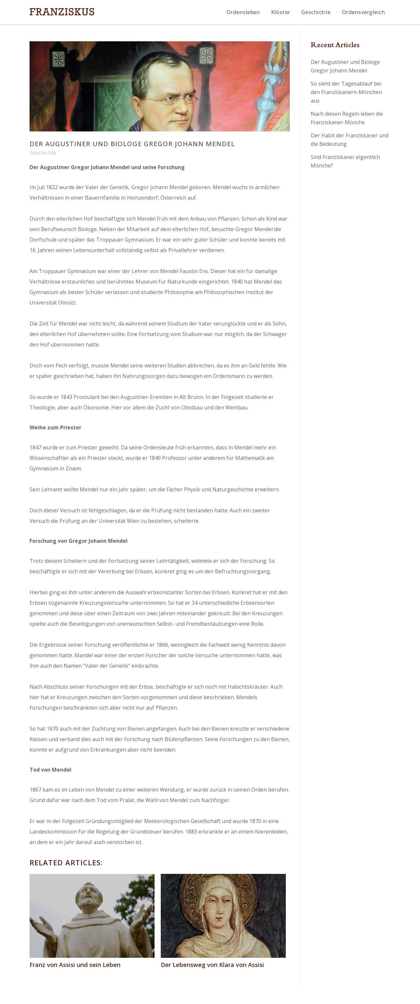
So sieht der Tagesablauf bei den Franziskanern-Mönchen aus (346, 92)
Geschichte (43, 152)
